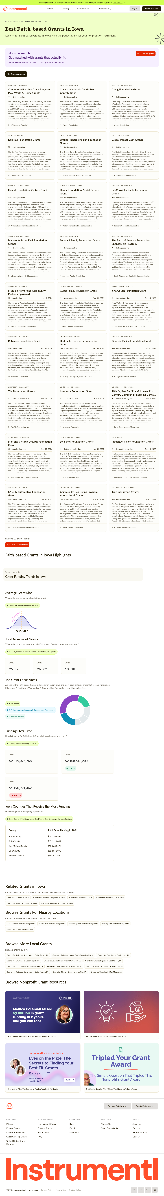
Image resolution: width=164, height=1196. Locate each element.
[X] (141, 1190)
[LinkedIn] (155, 1190)
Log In (134, 9)
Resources (105, 9)
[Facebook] (134, 1190)
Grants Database (84, 9)
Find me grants (145, 53)
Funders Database (117, 1106)
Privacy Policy (46, 1190)
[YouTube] (148, 1190)
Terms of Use (61, 1190)
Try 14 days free (151, 9)
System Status (75, 1190)
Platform (51, 9)
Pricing (66, 9)
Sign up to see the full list (17, 544)
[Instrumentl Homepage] (15, 9)
